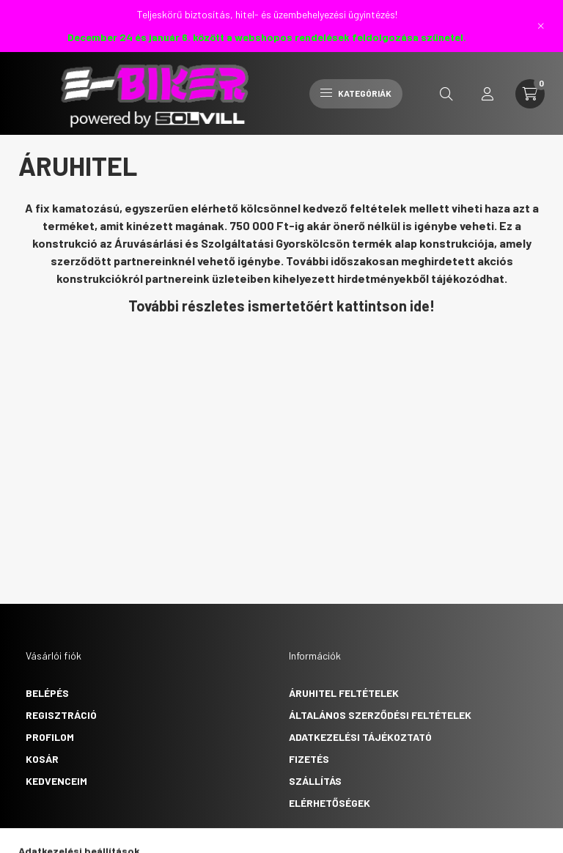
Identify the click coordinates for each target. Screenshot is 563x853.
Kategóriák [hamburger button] (355, 93)
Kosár (42, 759)
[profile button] (487, 93)
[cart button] (530, 93)
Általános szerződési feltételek (380, 715)
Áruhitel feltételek (344, 693)
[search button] (446, 93)
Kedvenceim (56, 781)
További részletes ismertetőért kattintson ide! (281, 305)
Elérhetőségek (329, 803)
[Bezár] (541, 26)
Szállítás (315, 781)
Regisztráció (61, 715)
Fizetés (309, 759)
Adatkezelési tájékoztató (360, 737)
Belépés (47, 693)
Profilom (50, 737)
